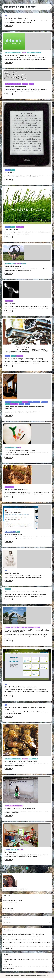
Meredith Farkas (7, 934)
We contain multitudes (12, 573)
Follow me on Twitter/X (8, 911)
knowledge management (34, 401)
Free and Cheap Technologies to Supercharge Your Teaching (24, 359)
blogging (13, 226)
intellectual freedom (13, 805)
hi (5, 15)
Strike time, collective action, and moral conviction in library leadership (28, 934)
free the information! (9, 52)
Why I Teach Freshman (12, 852)
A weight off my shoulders (13, 266)
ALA (6, 805)
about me (7, 169)
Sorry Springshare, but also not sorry (16, 18)
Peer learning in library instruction (15, 86)
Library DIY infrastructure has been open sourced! (20, 687)
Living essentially (10, 304)
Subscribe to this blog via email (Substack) (12, 900)
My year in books (10, 172)
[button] (12, 868)
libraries (24, 52)
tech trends (19, 356)
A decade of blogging (11, 229)
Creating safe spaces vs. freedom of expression (20, 808)
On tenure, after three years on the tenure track (20, 450)
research (22, 404)
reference (29, 52)
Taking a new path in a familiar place (16, 489)
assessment (7, 401)
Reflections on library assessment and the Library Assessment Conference (24, 407)
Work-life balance (9, 301)
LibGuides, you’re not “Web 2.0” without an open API (21, 55)
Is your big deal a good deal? (14, 534)
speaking (13, 356)
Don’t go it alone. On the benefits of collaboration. (21, 761)
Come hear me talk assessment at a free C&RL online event (23, 592)
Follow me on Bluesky (8, 908)
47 (38, 868)
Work (19, 447)
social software (37, 52)
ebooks (12, 169)
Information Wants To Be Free (20, 6)
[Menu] (49, 6)
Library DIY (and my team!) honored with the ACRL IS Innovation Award (25, 708)
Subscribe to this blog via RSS (10, 903)
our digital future (14, 404)
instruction (18, 52)
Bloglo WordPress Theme (43, 975)
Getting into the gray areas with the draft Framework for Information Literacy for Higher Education (27, 631)
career (12, 263)
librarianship (25, 84)
